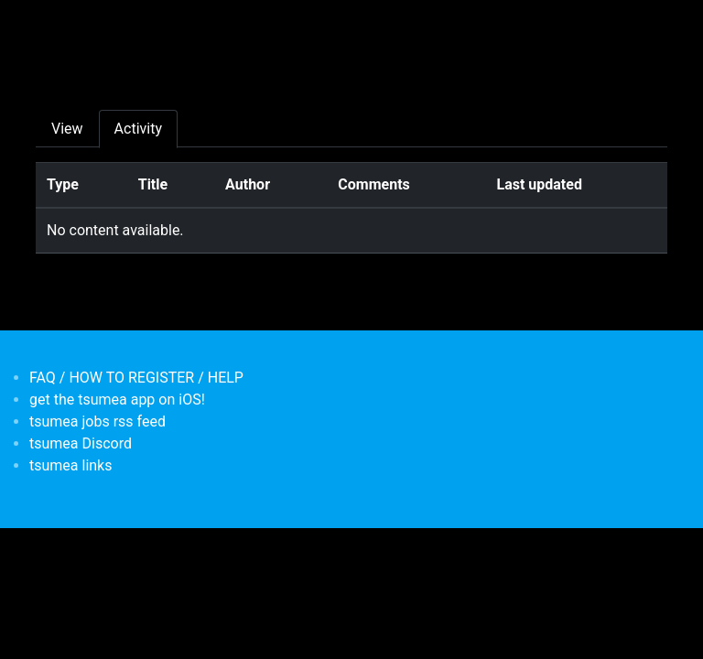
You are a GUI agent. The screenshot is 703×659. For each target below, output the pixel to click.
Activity (138, 128)
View (67, 128)
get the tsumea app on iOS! (117, 399)
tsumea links (70, 465)
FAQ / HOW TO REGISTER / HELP (136, 377)
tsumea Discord (80, 443)
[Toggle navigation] (47, 25)
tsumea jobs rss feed (97, 421)
